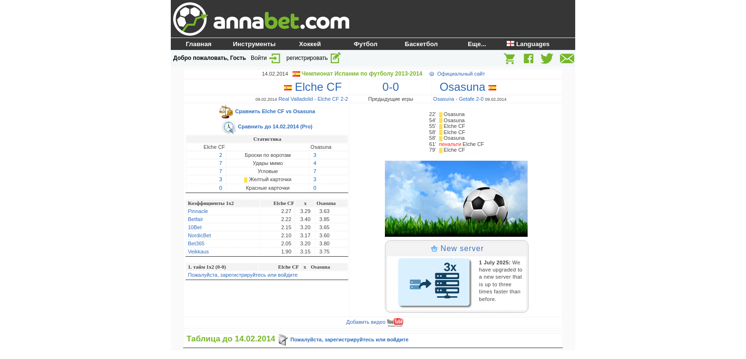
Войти (266, 58)
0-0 (391, 86)
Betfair (195, 219)
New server (457, 248)
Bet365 (196, 243)
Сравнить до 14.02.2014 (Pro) (267, 126)
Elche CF (316, 86)
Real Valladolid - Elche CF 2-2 (313, 99)
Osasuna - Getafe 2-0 (458, 99)
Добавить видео (374, 322)
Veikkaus (198, 251)
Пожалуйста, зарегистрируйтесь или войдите (243, 275)
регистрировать (314, 58)
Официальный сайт (461, 74)
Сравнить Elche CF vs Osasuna (266, 111)
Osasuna (464, 86)
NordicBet (199, 235)
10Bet (195, 227)
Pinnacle (198, 211)
